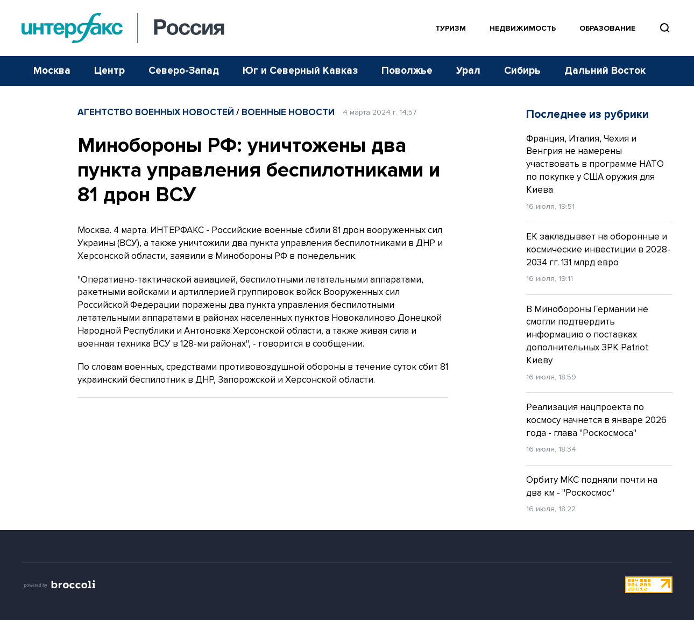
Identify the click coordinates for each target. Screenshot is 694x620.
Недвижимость (523, 28)
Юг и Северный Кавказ (300, 71)
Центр (109, 71)
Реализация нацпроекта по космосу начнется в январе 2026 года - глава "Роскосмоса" (596, 420)
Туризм (450, 28)
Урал (468, 71)
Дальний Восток (605, 71)
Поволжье (407, 71)
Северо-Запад (183, 71)
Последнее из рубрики (587, 114)
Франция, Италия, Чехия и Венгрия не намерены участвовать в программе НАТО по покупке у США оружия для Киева (595, 164)
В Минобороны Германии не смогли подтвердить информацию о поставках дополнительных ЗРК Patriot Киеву (587, 335)
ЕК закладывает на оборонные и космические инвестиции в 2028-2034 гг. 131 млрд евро (598, 249)
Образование (607, 28)
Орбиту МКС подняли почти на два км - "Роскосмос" (591, 486)
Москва (51, 71)
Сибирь (522, 71)
